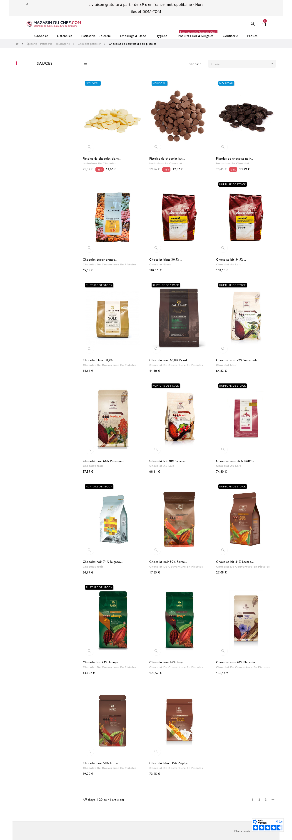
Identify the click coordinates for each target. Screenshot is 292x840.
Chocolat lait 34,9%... (231, 259)
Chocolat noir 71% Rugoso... (102, 561)
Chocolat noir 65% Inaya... (167, 662)
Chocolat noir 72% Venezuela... (238, 360)
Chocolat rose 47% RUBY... (235, 460)
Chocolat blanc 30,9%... (165, 259)
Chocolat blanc (160, 264)
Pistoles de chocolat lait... (167, 158)
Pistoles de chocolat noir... (234, 158)
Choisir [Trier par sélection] (243, 64)
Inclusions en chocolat (99, 163)
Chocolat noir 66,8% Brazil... (169, 360)
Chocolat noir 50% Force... (168, 561)
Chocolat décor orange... (100, 259)
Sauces (45, 63)
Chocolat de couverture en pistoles (108, 264)
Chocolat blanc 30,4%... (99, 360)
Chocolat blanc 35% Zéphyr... (169, 763)
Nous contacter (245, 830)
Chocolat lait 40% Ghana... (167, 460)
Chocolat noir (226, 365)
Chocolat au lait (228, 264)
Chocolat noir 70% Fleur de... (236, 662)
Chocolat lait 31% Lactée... (235, 561)
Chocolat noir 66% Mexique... (103, 460)
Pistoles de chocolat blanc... (102, 158)
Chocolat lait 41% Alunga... (101, 662)
